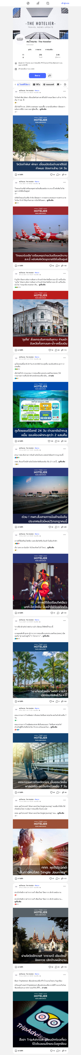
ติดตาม (37, 75)
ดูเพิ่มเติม (43, 109)
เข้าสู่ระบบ (65, 3)
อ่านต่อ (51, 375)
